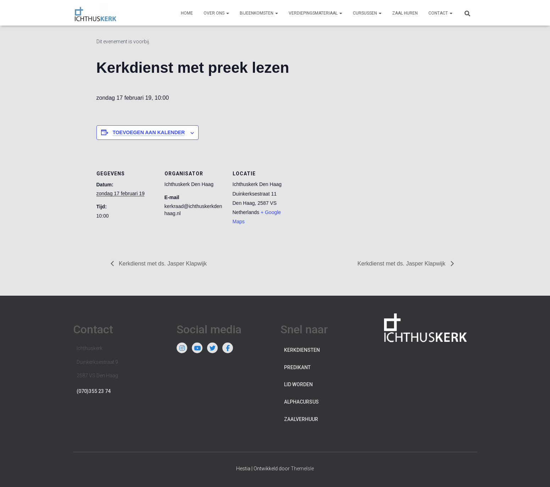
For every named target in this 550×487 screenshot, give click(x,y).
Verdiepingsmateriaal (315, 13)
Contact (440, 13)
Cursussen (367, 13)
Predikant (297, 367)
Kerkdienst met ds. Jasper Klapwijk (162, 264)
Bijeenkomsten (259, 13)
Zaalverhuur (301, 419)
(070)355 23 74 (94, 391)
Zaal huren (405, 13)
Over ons (216, 13)
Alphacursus (301, 402)
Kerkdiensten (302, 350)
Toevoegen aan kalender (148, 132)
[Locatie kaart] (338, 200)
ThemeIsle (302, 468)
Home (187, 13)
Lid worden (298, 384)
